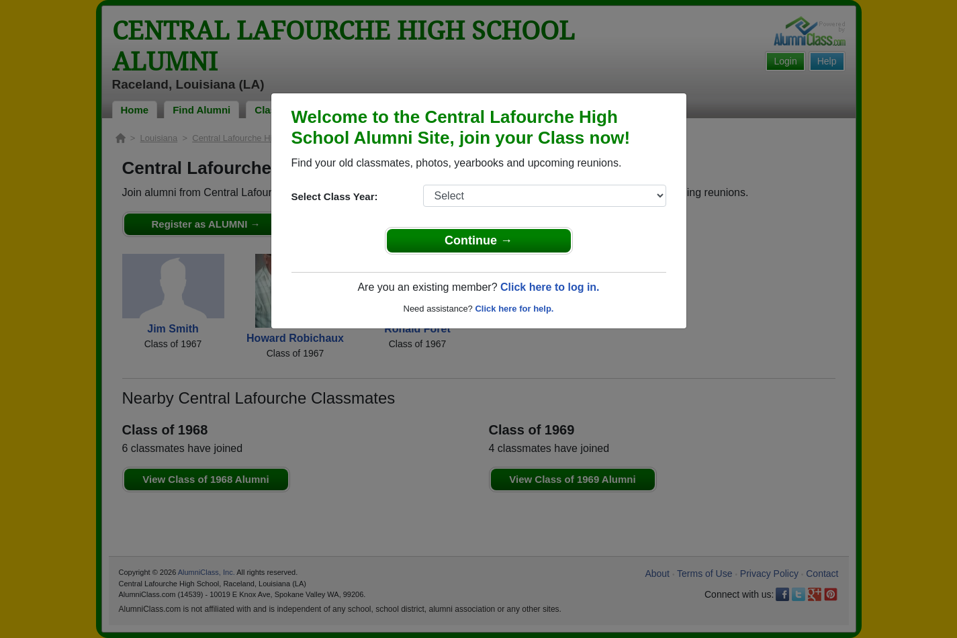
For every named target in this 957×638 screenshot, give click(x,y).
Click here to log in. (550, 287)
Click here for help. (514, 309)
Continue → (478, 240)
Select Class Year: (334, 196)
